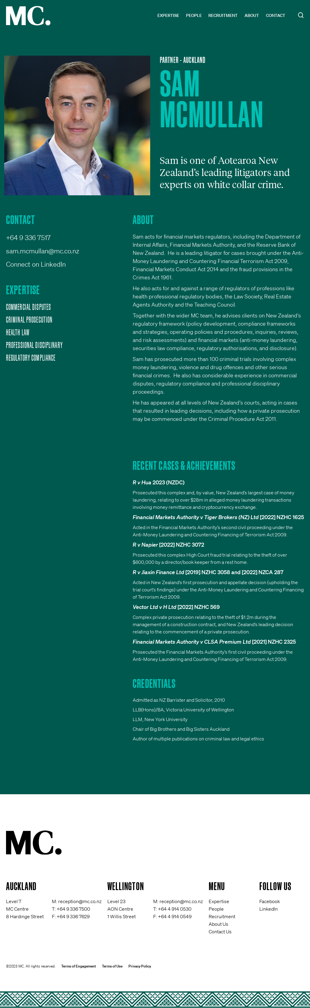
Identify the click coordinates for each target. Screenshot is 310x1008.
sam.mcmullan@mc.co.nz (42, 251)
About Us (218, 924)
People (194, 15)
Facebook (269, 901)
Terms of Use (112, 966)
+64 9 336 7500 (73, 909)
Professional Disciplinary (34, 345)
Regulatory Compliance (31, 357)
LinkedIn (268, 909)
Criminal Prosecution (29, 319)
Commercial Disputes (28, 306)
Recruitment (223, 15)
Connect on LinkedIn (36, 264)
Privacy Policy (139, 966)
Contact (275, 15)
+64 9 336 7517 (28, 237)
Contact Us (220, 931)
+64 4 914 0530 (174, 909)
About (252, 15)
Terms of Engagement (78, 966)
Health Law (18, 332)
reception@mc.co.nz (80, 901)
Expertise (168, 15)
